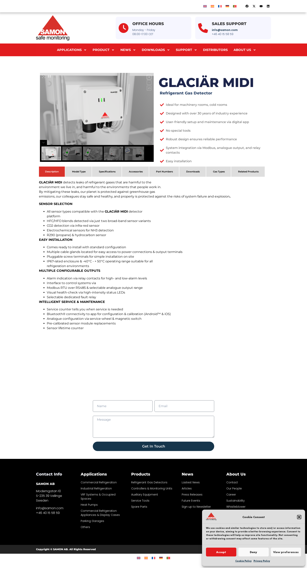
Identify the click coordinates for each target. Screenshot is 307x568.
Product (104, 49)
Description (52, 171)
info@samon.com (225, 30)
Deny (253, 552)
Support (186, 49)
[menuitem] (205, 6)
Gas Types (219, 171)
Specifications (107, 171)
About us (245, 49)
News (128, 49)
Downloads (156, 49)
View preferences (286, 552)
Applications (72, 49)
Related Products (248, 171)
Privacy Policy (262, 561)
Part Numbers (164, 171)
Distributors (215, 50)
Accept (221, 552)
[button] (299, 517)
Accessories (136, 171)
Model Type (79, 171)
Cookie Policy (243, 561)
